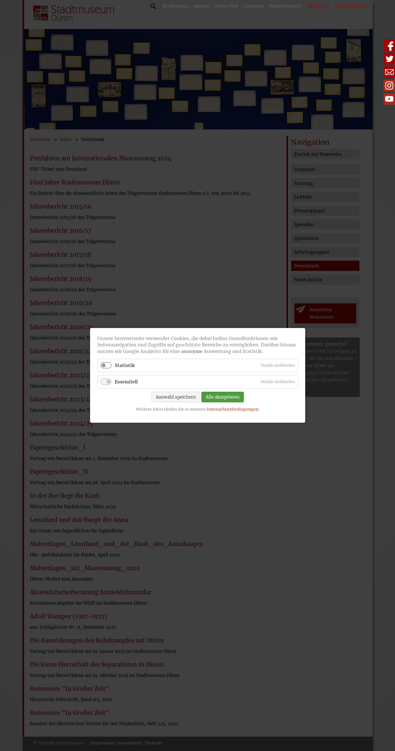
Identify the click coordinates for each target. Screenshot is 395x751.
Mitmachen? (318, 6)
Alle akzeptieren (223, 397)
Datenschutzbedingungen (232, 409)
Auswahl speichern (176, 397)
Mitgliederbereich (285, 6)
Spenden (201, 6)
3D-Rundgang (175, 6)
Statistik (125, 365)
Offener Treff (226, 6)
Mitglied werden (350, 6)
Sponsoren (254, 6)
